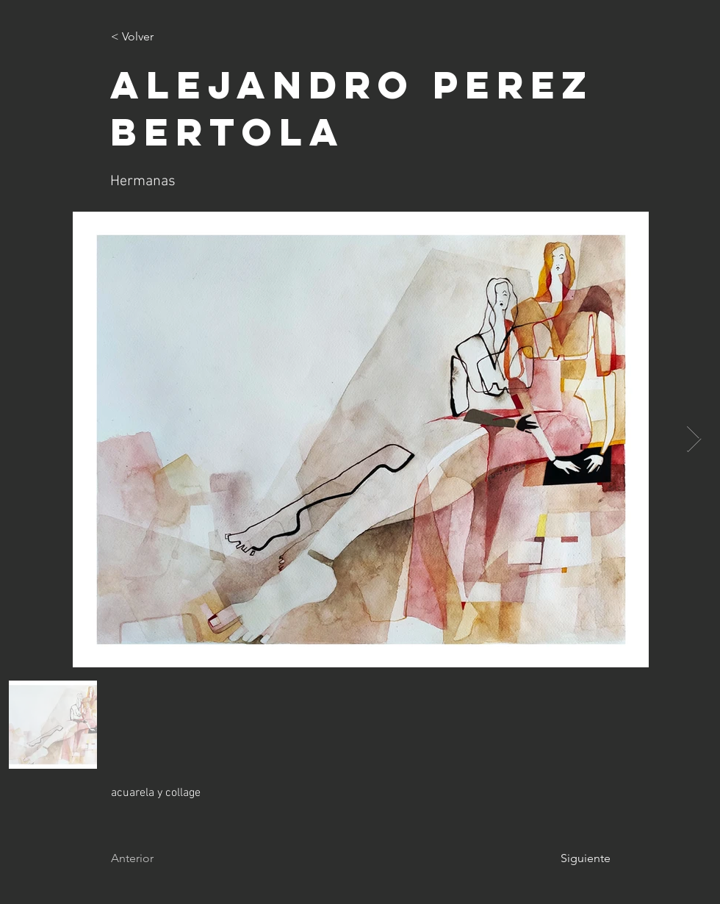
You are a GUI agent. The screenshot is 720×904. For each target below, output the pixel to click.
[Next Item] (693, 439)
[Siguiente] (574, 858)
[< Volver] (159, 36)
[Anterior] (159, 858)
